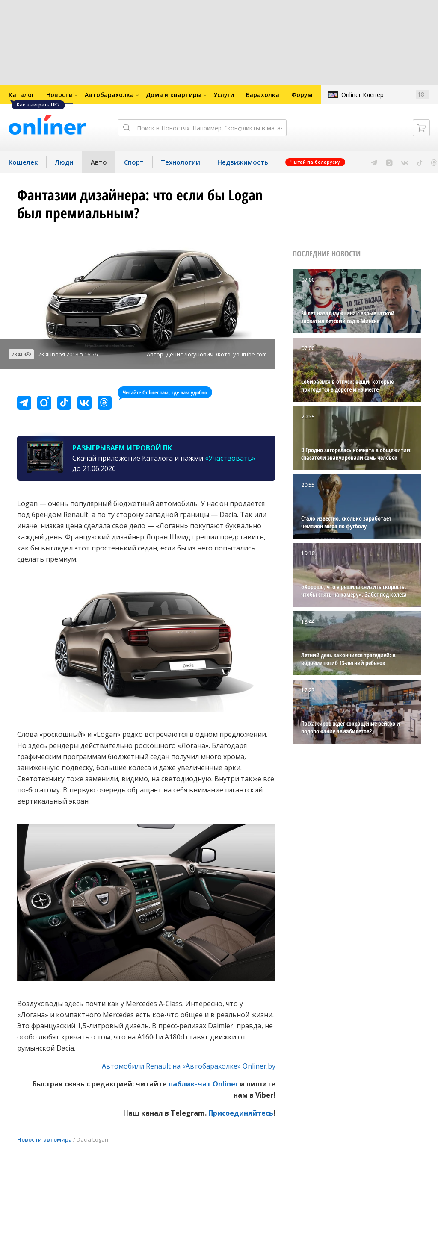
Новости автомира (44, 1139)
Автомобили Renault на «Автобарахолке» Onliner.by (188, 1066)
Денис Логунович (189, 354)
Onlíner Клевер (362, 95)
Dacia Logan (92, 1139)
